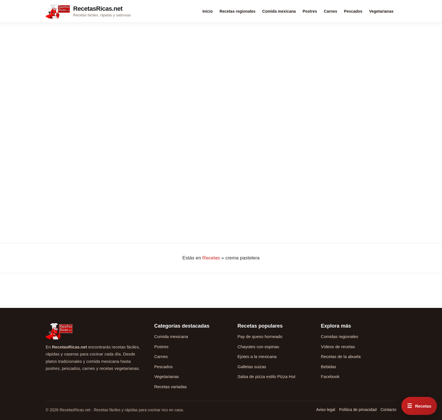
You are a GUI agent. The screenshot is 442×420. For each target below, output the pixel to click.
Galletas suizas (252, 366)
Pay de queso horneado (260, 336)
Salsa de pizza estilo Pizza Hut (266, 376)
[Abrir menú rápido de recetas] (419, 406)
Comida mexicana (279, 11)
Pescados (353, 11)
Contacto (388, 409)
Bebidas (328, 366)
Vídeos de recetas (338, 346)
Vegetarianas (381, 11)
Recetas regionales (238, 11)
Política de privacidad (358, 409)
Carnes (330, 11)
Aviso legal (325, 409)
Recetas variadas (170, 386)
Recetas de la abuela (341, 356)
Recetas (211, 258)
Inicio (207, 11)
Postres (309, 11)
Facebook (330, 376)
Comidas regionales (339, 336)
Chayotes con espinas (258, 346)
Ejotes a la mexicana (257, 356)
